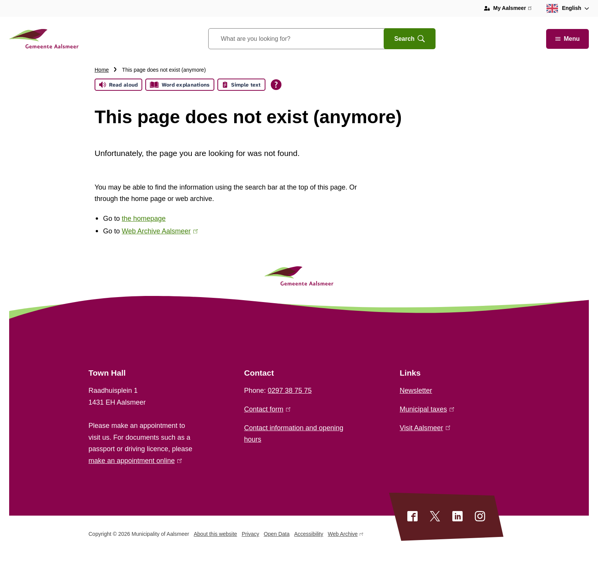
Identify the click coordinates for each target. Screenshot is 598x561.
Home (102, 70)
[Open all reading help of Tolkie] (276, 84)
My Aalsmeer (512, 8)
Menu (567, 38)
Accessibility (308, 534)
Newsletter (416, 390)
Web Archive (345, 535)
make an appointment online (135, 461)
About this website (215, 534)
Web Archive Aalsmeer (160, 231)
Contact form (267, 409)
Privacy (250, 534)
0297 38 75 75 (290, 390)
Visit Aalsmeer (425, 428)
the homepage (144, 218)
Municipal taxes (427, 409)
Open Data (277, 534)
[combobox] (305, 38)
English (564, 8)
